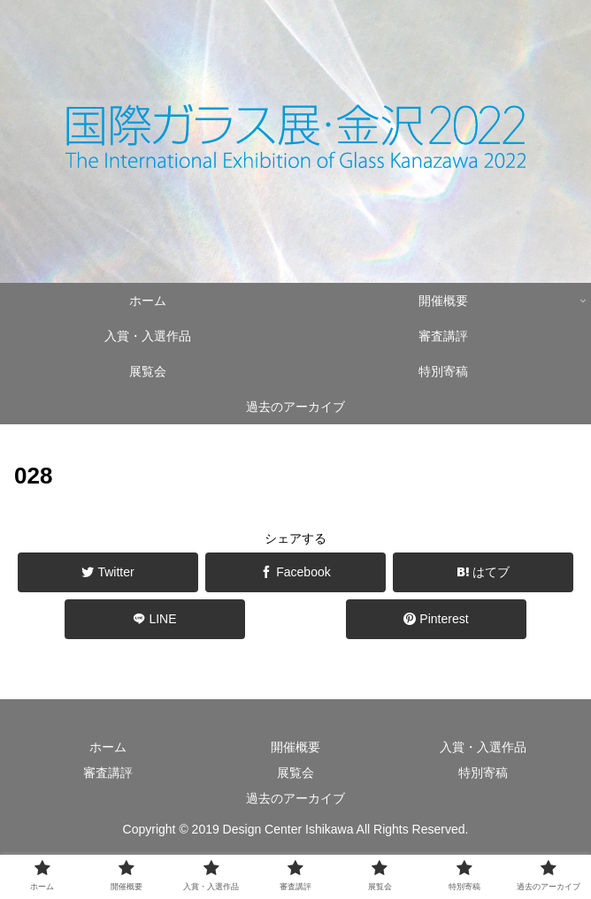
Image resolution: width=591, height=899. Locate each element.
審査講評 (108, 773)
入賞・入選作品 (483, 747)
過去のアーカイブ (295, 798)
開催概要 (295, 747)
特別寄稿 (483, 773)
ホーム (108, 747)
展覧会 (295, 773)
